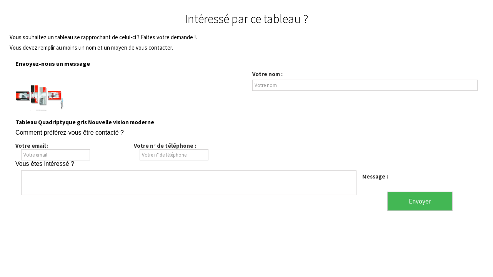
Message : (375, 176)
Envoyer (420, 201)
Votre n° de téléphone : (165, 145)
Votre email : (31, 145)
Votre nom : (267, 74)
